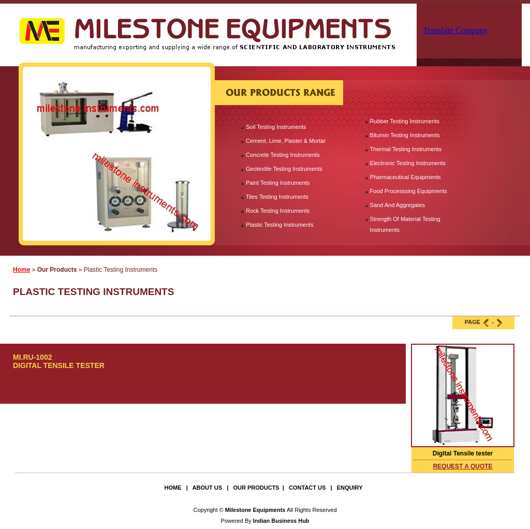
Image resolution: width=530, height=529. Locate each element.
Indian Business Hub (281, 521)
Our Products (256, 487)
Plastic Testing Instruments (280, 225)
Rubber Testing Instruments (404, 121)
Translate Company (455, 30)
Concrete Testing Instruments (283, 155)
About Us (207, 487)
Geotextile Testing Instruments (284, 169)
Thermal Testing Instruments (406, 149)
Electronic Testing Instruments (408, 163)
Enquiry (350, 487)
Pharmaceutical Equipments (405, 177)
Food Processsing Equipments (408, 191)
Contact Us (307, 487)
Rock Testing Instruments (278, 211)
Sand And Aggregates (397, 205)
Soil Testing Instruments (276, 127)
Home (21, 269)
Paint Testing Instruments (278, 183)
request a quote (462, 466)
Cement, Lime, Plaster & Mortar (286, 141)
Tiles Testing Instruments (277, 197)
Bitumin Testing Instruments (405, 135)
